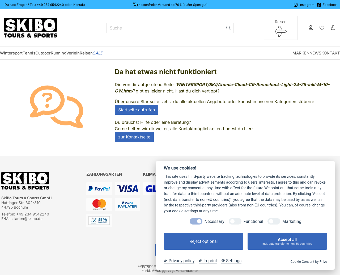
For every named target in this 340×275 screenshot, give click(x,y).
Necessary (214, 221)
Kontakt (79, 5)
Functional (253, 221)
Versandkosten (187, 271)
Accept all (287, 241)
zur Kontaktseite (134, 136)
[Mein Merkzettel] (322, 28)
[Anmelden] (310, 28)
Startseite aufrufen (136, 109)
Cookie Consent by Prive (308, 262)
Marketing (291, 221)
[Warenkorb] (333, 28)
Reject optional (203, 241)
